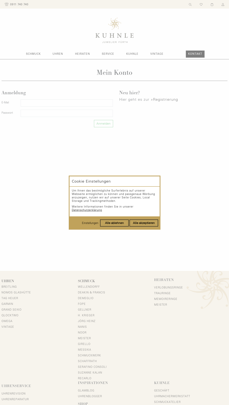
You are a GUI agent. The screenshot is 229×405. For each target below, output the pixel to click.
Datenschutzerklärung (87, 210)
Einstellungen (90, 223)
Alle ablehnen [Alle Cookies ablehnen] (114, 222)
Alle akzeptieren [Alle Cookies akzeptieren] (144, 222)
